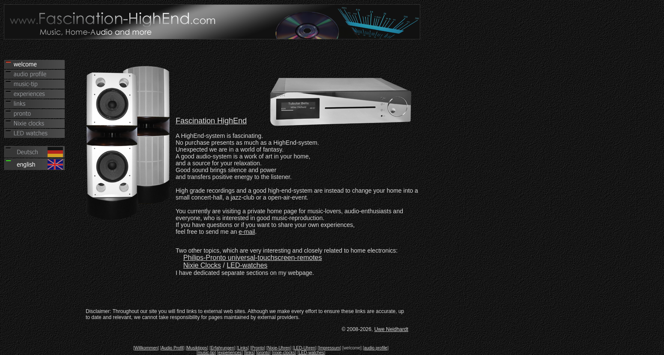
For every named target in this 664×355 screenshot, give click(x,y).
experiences (230, 352)
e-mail (247, 231)
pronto (263, 352)
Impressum (329, 348)
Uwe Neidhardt (391, 329)
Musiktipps (197, 348)
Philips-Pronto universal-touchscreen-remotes (252, 257)
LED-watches (247, 265)
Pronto (257, 348)
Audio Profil (172, 348)
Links (243, 348)
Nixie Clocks (202, 265)
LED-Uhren (304, 348)
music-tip (206, 352)
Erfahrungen (222, 348)
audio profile (375, 348)
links (249, 352)
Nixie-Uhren (279, 348)
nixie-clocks (284, 352)
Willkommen (146, 348)
